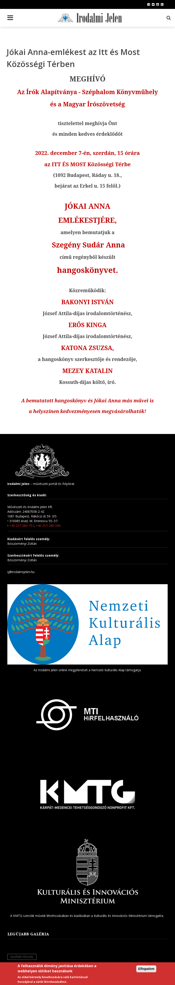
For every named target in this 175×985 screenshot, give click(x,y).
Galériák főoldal (22, 957)
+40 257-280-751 (21, 525)
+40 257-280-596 (48, 525)
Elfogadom (146, 969)
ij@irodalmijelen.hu (21, 572)
